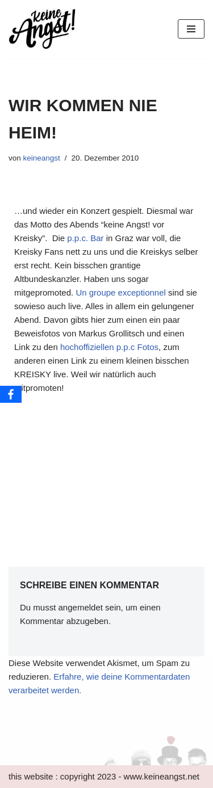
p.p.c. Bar (85, 238)
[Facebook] (11, 394)
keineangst (41, 158)
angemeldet (81, 607)
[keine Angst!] (43, 29)
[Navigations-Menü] (191, 29)
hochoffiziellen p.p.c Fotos (109, 347)
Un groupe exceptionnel (120, 292)
